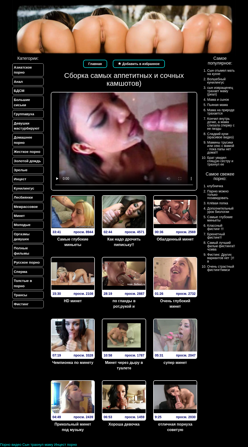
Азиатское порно (23, 69)
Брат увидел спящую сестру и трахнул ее (220, 161)
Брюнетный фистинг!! (216, 235)
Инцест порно (65, 444)
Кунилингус (24, 188)
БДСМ (19, 91)
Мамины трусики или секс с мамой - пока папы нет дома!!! (220, 147)
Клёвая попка (217, 203)
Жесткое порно (27, 152)
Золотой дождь (27, 161)
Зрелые (21, 170)
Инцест (20, 179)
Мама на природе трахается (220, 111)
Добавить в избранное (139, 64)
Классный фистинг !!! (215, 227)
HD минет (73, 301)
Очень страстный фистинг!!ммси (220, 268)
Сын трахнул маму (37, 444)
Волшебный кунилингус (216, 80)
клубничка (215, 186)
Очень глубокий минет (175, 303)
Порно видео (10, 444)
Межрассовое (26, 207)
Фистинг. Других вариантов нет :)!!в (220, 258)
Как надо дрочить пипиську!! (124, 242)
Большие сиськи (22, 102)
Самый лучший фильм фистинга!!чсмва (221, 246)
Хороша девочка (124, 424)
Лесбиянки (23, 197)
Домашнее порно (23, 140)
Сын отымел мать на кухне (221, 72)
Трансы (20, 295)
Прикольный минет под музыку (73, 427)
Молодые (22, 225)
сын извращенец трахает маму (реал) (220, 91)
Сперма (20, 272)
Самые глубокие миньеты (72, 242)
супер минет (175, 363)
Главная (95, 64)
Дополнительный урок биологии (220, 210)
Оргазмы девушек (22, 236)
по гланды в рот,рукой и (123, 303)
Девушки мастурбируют (26, 125)
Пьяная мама (217, 104)
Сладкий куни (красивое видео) (220, 135)
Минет (19, 216)
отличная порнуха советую (175, 427)
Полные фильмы (21, 250)
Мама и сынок (218, 99)
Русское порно (27, 263)
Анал (18, 82)
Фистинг (21, 304)
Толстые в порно (23, 283)
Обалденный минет (175, 239)
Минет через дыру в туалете (124, 365)
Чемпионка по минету (72, 363)
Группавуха (24, 114)
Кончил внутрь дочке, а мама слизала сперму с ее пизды (220, 123)
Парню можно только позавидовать (218, 195)
